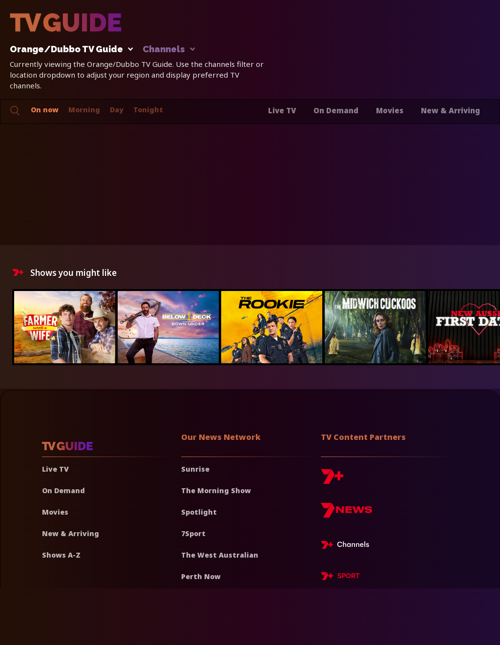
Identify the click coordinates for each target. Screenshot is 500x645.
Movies (389, 110)
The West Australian (219, 555)
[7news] (346, 514)
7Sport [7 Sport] (193, 533)
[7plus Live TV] (348, 546)
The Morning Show (216, 490)
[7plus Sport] (340, 577)
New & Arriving (450, 110)
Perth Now (201, 576)
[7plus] (332, 480)
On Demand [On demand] (63, 490)
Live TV (282, 110)
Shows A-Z (61, 555)
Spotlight (199, 512)
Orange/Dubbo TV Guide (69, 49)
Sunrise (195, 469)
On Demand (335, 110)
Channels (168, 49)
